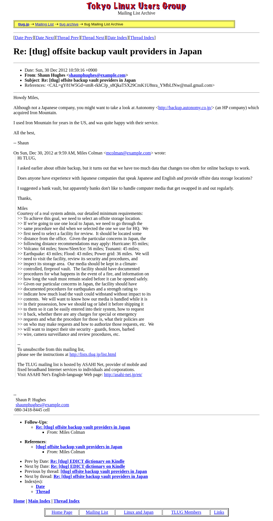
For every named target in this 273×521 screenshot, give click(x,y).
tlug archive (68, 24)
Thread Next (93, 37)
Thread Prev (68, 37)
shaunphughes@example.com (97, 75)
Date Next (45, 37)
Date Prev (24, 37)
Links (219, 512)
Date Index (117, 37)
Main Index (39, 501)
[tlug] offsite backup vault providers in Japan (79, 446)
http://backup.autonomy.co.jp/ (185, 107)
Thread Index (142, 37)
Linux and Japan (139, 512)
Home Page (61, 512)
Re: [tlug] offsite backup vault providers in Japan (83, 427)
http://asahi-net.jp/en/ (123, 374)
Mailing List (44, 24)
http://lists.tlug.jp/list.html (92, 354)
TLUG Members (186, 512)
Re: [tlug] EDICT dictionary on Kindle (87, 461)
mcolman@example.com (128, 153)
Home (19, 501)
